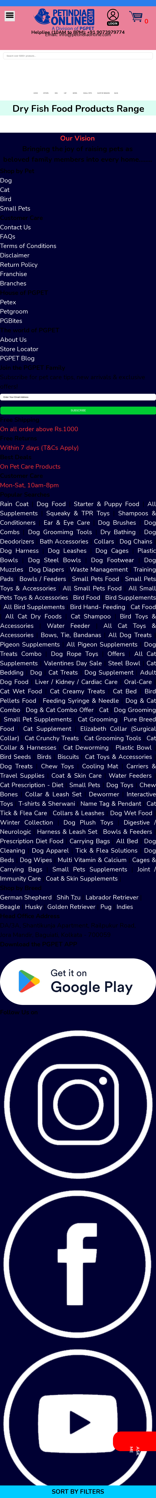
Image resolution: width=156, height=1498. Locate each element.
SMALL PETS (87, 93)
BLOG (116, 93)
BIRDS (75, 93)
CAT (65, 93)
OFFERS (45, 93)
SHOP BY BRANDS (103, 93)
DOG (56, 93)
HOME (35, 93)
